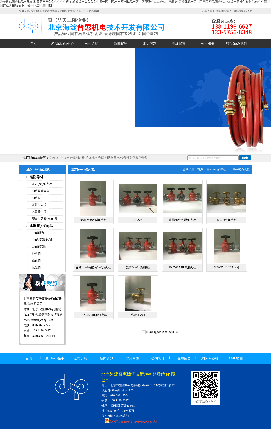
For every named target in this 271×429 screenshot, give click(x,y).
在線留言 (178, 43)
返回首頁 (207, 10)
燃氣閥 (36, 267)
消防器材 (36, 177)
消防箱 (36, 197)
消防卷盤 (111, 157)
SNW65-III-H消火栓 (227, 267)
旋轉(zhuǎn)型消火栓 (93, 219)
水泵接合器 (39, 211)
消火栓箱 (91, 157)
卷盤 (101, 157)
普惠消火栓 (77, 157)
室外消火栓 (39, 204)
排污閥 (36, 253)
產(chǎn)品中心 (62, 43)
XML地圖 (235, 358)
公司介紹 (91, 43)
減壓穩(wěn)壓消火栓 (182, 219)
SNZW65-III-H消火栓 (182, 267)
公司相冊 (207, 43)
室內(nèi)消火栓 (59, 157)
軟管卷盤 (123, 157)
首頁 (33, 43)
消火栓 (137, 219)
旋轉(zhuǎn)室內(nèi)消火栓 (93, 267)
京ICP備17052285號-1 (115, 415)
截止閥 (36, 260)
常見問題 (149, 43)
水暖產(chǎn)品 (41, 226)
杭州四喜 (128, 410)
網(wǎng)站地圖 (243, 10)
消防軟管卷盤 (139, 157)
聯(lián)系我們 (224, 10)
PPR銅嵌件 (39, 232)
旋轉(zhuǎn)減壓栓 (138, 267)
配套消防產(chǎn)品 (45, 218)
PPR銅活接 (39, 246)
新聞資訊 (120, 43)
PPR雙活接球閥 (42, 239)
